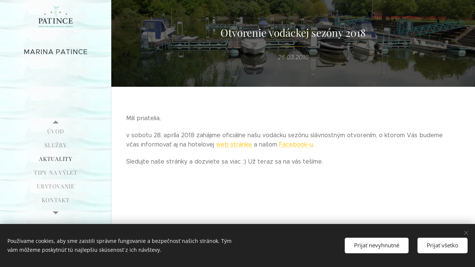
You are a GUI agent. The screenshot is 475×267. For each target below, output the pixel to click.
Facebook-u (296, 144)
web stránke (235, 144)
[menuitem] (55, 131)
